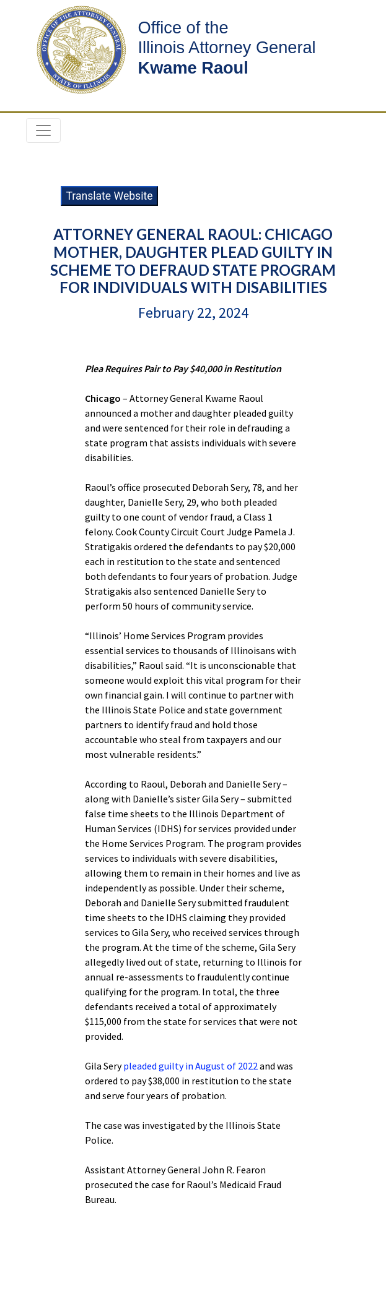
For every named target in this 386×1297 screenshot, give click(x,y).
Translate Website (109, 196)
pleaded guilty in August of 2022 (190, 1066)
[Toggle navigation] (43, 130)
